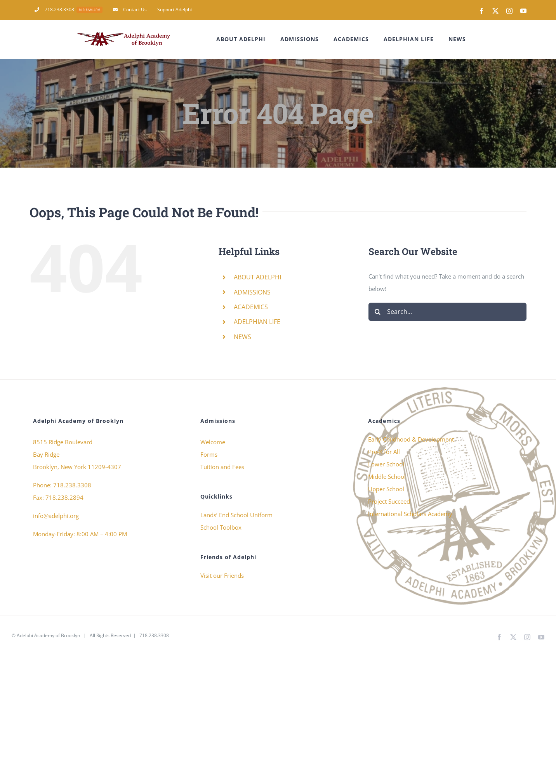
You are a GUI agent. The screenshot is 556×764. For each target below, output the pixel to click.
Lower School (386, 464)
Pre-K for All (384, 452)
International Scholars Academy (410, 514)
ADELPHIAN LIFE (257, 321)
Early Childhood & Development (411, 439)
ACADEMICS (251, 307)
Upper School (386, 489)
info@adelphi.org (56, 516)
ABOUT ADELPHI (257, 277)
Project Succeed (389, 501)
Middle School (387, 476)
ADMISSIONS (252, 292)
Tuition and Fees (222, 467)
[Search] (377, 312)
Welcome (212, 442)
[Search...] (447, 312)
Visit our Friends (222, 575)
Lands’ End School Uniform (236, 515)
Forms (208, 454)
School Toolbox (221, 527)
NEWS (242, 337)
